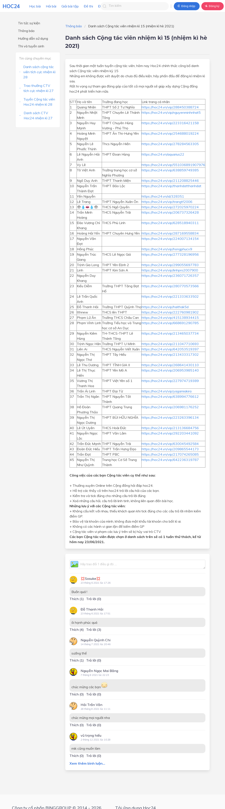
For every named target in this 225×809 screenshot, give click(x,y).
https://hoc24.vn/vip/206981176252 (170, 407)
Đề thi (88, 6)
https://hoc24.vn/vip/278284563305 (170, 144)
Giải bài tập (70, 6)
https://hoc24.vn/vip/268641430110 (170, 365)
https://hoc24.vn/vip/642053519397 (170, 349)
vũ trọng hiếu (91, 735)
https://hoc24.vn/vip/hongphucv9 (167, 249)
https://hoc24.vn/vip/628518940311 (170, 223)
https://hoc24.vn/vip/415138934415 (170, 317)
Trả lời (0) (93, 599)
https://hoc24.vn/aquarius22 (163, 154)
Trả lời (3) (93, 629)
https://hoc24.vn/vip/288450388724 (170, 107)
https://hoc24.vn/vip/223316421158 (170, 123)
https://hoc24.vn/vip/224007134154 (170, 238)
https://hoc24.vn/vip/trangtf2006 (167, 202)
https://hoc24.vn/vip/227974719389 (170, 381)
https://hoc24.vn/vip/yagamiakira (167, 391)
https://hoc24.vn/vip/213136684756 (170, 428)
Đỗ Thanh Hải (92, 609)
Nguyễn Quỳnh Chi (95, 640)
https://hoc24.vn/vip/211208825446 (170, 180)
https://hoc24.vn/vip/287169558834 (170, 233)
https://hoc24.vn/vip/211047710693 (170, 344)
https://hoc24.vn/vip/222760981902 (170, 312)
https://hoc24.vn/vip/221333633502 (170, 296)
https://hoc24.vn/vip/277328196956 (170, 254)
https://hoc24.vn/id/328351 (163, 196)
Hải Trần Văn (91, 705)
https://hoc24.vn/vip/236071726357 (170, 275)
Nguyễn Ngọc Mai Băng (99, 671)
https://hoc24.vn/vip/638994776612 (170, 396)
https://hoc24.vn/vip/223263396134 (170, 417)
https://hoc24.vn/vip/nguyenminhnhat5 (171, 112)
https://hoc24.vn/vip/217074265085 (170, 454)
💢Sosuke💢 (90, 578)
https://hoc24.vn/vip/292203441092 (170, 433)
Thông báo (73, 26)
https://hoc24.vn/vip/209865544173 (170, 449)
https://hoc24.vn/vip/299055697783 (170, 265)
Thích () (77, 599)
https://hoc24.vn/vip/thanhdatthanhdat (171, 186)
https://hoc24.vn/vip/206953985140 (170, 370)
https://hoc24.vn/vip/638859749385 (170, 170)
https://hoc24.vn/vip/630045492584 (170, 444)
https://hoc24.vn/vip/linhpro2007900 (170, 270)
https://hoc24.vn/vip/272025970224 (170, 207)
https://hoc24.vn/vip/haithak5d (165, 307)
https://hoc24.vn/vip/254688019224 (170, 133)
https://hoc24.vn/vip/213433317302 (170, 354)
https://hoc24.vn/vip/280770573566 (170, 286)
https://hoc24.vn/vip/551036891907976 (173, 165)
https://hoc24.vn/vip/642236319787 (170, 460)
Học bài (35, 6)
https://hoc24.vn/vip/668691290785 (170, 323)
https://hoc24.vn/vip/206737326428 (170, 212)
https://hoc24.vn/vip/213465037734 (170, 333)
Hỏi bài (51, 6)
